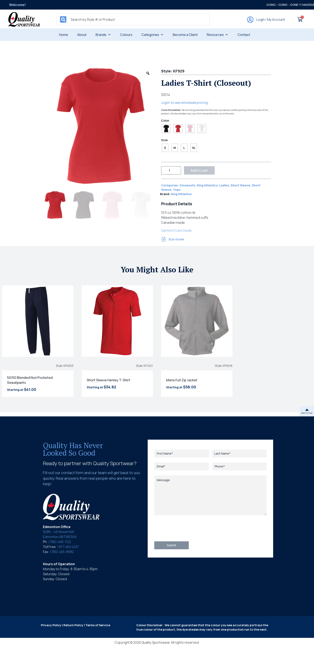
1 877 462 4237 (68, 546)
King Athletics (207, 185)
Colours (126, 34)
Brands (103, 34)
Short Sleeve (240, 185)
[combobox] (133, 19)
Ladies (224, 185)
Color (165, 120)
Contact (243, 34)
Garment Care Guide (176, 230)
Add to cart (199, 170)
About (81, 34)
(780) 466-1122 (59, 541)
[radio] (166, 128)
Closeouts (187, 185)
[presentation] (185, 528)
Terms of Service (97, 625)
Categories (152, 34)
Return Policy (73, 625)
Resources (217, 34)
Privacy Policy (51, 625)
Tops (176, 190)
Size (164, 140)
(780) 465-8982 (62, 551)
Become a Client (185, 34)
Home (63, 34)
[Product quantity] (171, 170)
